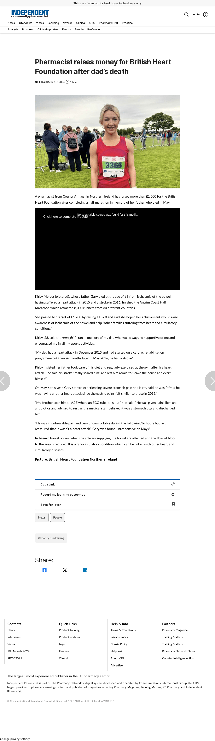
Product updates (69, 637)
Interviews (14, 637)
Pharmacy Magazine (175, 630)
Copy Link (107, 484)
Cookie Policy (119, 644)
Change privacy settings (15, 739)
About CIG (117, 658)
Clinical (63, 658)
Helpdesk (116, 651)
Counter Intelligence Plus (178, 658)
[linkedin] (85, 570)
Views (11, 644)
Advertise (117, 665)
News (41, 517)
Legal (62, 644)
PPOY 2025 (14, 658)
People (57, 517)
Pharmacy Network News (178, 651)
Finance (64, 651)
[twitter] (65, 570)
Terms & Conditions (123, 630)
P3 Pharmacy (171, 687)
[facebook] (45, 570)
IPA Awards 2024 (18, 651)
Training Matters (172, 637)
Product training (69, 630)
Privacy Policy (119, 637)
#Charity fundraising (51, 538)
